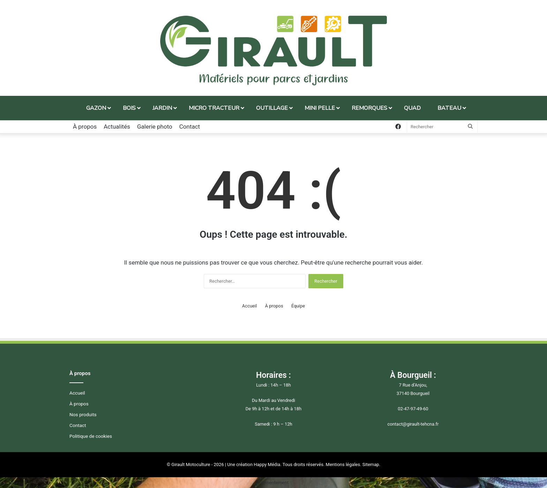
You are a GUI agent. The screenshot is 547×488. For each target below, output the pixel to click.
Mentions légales (343, 464)
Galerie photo (154, 126)
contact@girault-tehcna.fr (413, 424)
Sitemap (370, 464)
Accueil (249, 305)
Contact (189, 126)
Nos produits (83, 414)
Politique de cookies (90, 436)
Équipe (298, 305)
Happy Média (267, 464)
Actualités (117, 126)
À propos (85, 126)
